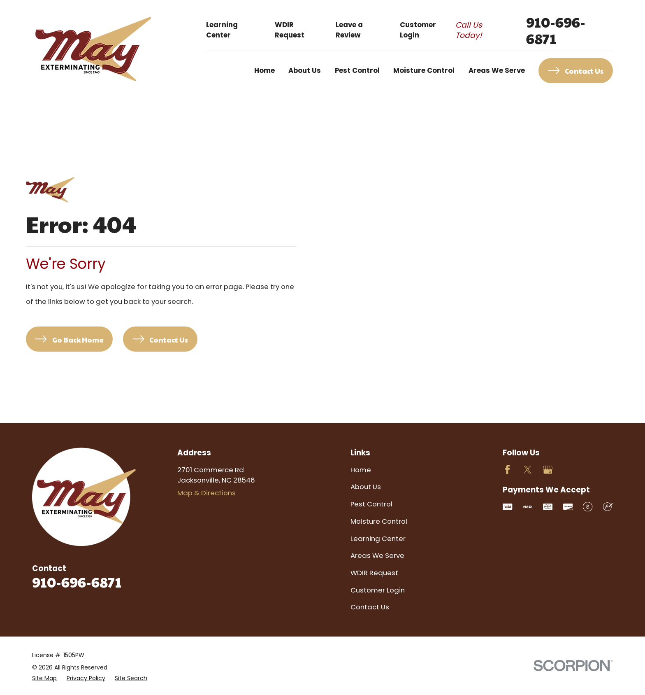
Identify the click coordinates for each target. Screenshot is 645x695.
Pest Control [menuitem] (357, 70)
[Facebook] (507, 469)
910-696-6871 (555, 30)
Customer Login (418, 30)
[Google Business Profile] (547, 469)
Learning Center (222, 30)
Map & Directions (206, 493)
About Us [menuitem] (304, 70)
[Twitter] (527, 469)
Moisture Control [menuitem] (424, 70)
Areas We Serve (377, 555)
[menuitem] (44, 678)
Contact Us (369, 607)
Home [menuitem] (264, 70)
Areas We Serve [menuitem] (497, 70)
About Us (365, 487)
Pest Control (371, 504)
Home (360, 470)
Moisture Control (378, 521)
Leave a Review (349, 30)
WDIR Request (289, 30)
